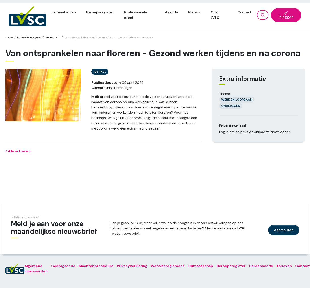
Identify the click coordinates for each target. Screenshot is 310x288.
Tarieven (284, 266)
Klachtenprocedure (96, 266)
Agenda (171, 12)
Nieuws (194, 12)
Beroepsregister (100, 12)
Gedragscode (63, 266)
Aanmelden (283, 230)
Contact (245, 12)
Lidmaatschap (64, 12)
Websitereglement (167, 266)
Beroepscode (261, 266)
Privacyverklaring (132, 266)
